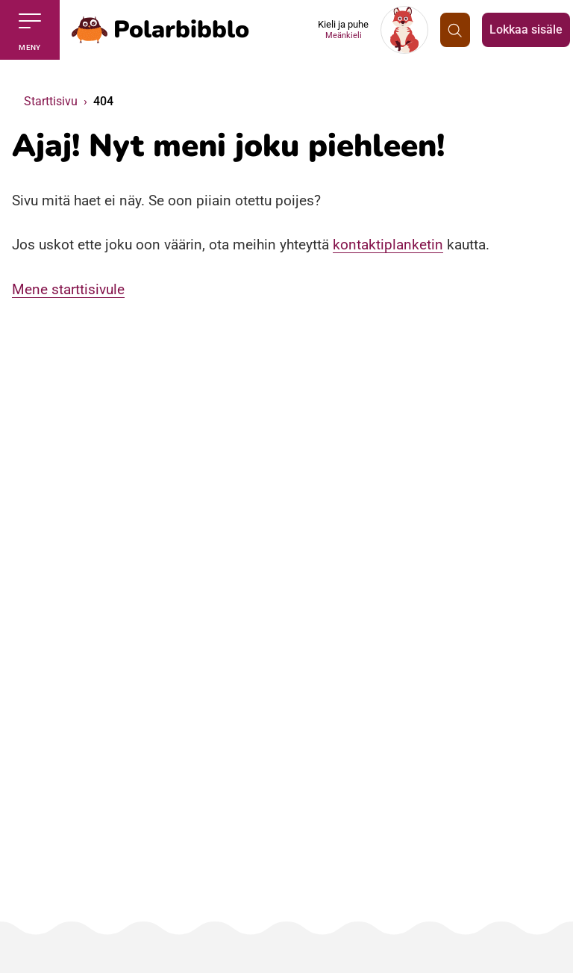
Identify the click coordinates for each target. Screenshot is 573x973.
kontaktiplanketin (388, 244)
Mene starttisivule (68, 289)
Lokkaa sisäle (526, 29)
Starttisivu (51, 101)
